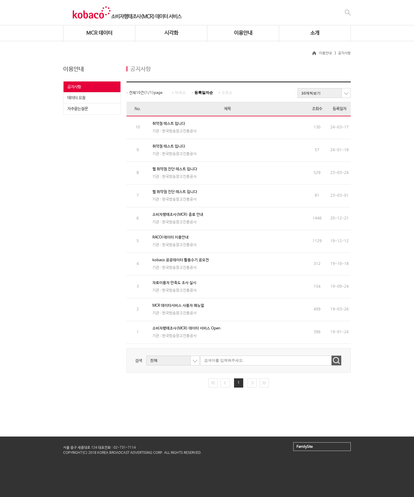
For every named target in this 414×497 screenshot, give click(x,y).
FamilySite (304, 447)
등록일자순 (203, 92)
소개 (314, 33)
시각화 (171, 33)
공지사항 (74, 87)
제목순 (180, 92)
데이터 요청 (76, 98)
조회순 (227, 92)
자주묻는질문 (77, 109)
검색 (138, 360)
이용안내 (243, 33)
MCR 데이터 (99, 33)
